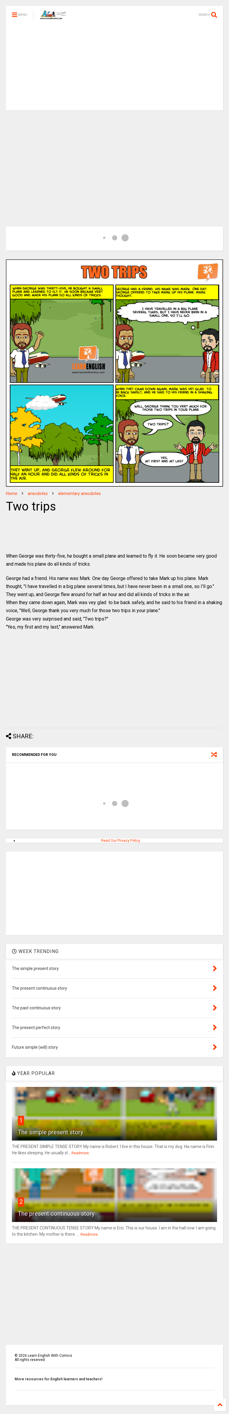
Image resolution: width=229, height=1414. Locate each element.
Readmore (80, 1153)
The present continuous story (56, 1213)
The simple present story (50, 1132)
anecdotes (38, 493)
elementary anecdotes (79, 493)
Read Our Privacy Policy (120, 841)
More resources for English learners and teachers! (58, 1379)
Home (11, 493)
